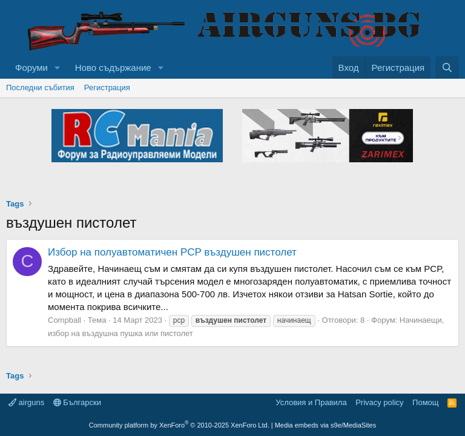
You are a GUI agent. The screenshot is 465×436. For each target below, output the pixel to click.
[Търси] (447, 67)
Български (77, 402)
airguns (26, 402)
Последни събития (40, 87)
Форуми (31, 67)
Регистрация (107, 87)
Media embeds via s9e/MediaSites (326, 425)
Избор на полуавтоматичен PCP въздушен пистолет (172, 252)
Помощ (425, 402)
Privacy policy (379, 402)
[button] (57, 67)
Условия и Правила (310, 402)
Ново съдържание (113, 67)
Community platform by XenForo (179, 425)
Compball (64, 320)
